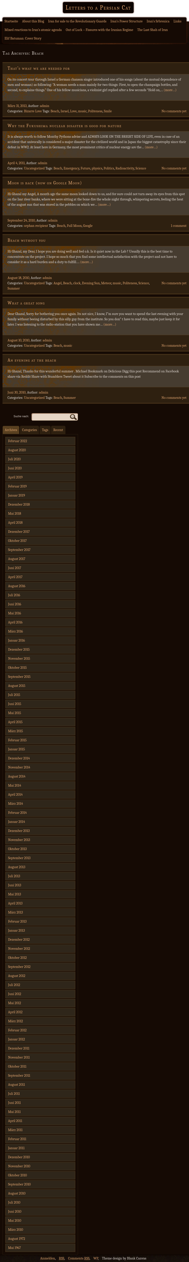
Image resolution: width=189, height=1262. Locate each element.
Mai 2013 (14, 894)
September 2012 (19, 967)
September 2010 (19, 1184)
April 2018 (15, 522)
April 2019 (15, 477)
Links (177, 21)
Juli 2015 (14, 695)
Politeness (95, 111)
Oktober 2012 (17, 958)
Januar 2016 (16, 640)
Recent (58, 430)
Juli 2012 (14, 985)
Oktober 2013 (17, 849)
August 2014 (16, 776)
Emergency (71, 168)
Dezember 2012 (19, 939)
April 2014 (15, 794)
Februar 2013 (17, 921)
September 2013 (19, 858)
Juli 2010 (14, 1202)
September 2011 (19, 1075)
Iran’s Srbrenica (158, 21)
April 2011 (15, 1121)
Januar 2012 (16, 1039)
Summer (14, 288)
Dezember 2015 (19, 649)
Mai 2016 (14, 613)
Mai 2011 (14, 1112)
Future (85, 168)
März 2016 (15, 631)
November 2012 (19, 949)
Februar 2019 (17, 486)
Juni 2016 (14, 604)
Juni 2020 (15, 468)
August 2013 (16, 867)
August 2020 (17, 450)
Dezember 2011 (18, 1048)
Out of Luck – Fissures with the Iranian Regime (99, 30)
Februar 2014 (17, 813)
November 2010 (19, 1166)
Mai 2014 (14, 785)
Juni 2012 (14, 994)
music (82, 111)
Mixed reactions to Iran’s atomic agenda (33, 30)
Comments (79, 1258)
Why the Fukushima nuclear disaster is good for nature (65, 125)
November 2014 (19, 767)
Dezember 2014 (19, 758)
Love (73, 111)
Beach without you (27, 240)
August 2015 (16, 686)
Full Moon (74, 226)
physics (97, 168)
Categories (29, 430)
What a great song (26, 303)
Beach (55, 111)
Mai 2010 (14, 1220)
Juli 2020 (14, 459)
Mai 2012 (14, 1003)
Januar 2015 (16, 749)
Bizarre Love (33, 111)
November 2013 (19, 840)
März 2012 (15, 1021)
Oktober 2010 (17, 1175)
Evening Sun (91, 283)
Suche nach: (21, 416)
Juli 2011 (14, 1094)
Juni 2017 (14, 568)
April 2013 (15, 903)
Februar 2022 (17, 441)
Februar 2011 (17, 1139)
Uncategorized (34, 168)
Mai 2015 (14, 713)
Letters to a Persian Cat (98, 7)
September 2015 (19, 677)
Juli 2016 (14, 595)
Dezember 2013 (19, 831)
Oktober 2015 (17, 667)
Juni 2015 (14, 704)
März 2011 (15, 1130)
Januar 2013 (16, 930)
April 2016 (15, 622)
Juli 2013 (14, 876)
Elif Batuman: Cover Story (23, 38)
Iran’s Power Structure (126, 21)
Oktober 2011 (17, 1066)
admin (44, 106)
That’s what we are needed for (39, 68)
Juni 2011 (14, 1103)
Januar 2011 (16, 1148)
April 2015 (15, 722)
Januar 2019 (16, 495)
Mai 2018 (14, 513)
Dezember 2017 (19, 532)
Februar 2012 (17, 1030)
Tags (45, 430)
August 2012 (16, 976)
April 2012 (15, 1012)
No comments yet (174, 111)
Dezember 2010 (19, 1157)
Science (140, 168)
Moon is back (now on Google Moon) (45, 183)
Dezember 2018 (19, 504)
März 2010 (15, 1230)
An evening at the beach (32, 360)
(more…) (170, 90)
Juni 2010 (14, 1211)
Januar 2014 (16, 822)
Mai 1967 (14, 1248)
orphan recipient (36, 226)
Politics (109, 168)
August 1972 (16, 1239)
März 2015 (15, 731)
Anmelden (47, 1258)
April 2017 (15, 577)
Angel (57, 283)
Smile (108, 111)
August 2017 (16, 559)
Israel (65, 111)
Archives (11, 430)
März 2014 (15, 803)
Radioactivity (125, 168)
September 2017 (19, 550)
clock (77, 283)
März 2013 (15, 912)
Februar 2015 (17, 740)
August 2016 (16, 586)
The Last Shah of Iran (152, 30)
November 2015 (19, 658)
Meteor (106, 283)
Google (87, 226)
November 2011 (19, 1057)
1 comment (178, 226)
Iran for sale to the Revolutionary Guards (77, 21)
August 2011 (16, 1084)
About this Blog (33, 21)
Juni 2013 (14, 885)
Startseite (11, 21)
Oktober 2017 (17, 541)
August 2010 (16, 1193)
